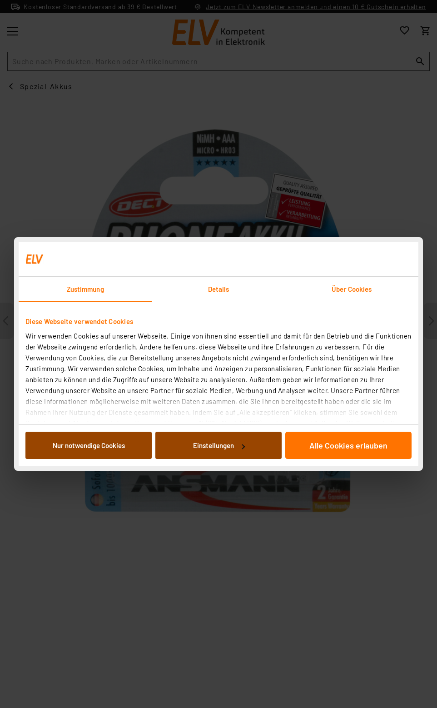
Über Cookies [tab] (352, 289)
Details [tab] (218, 289)
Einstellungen (219, 445)
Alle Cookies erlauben (348, 445)
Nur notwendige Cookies (89, 445)
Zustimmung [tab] (85, 289)
